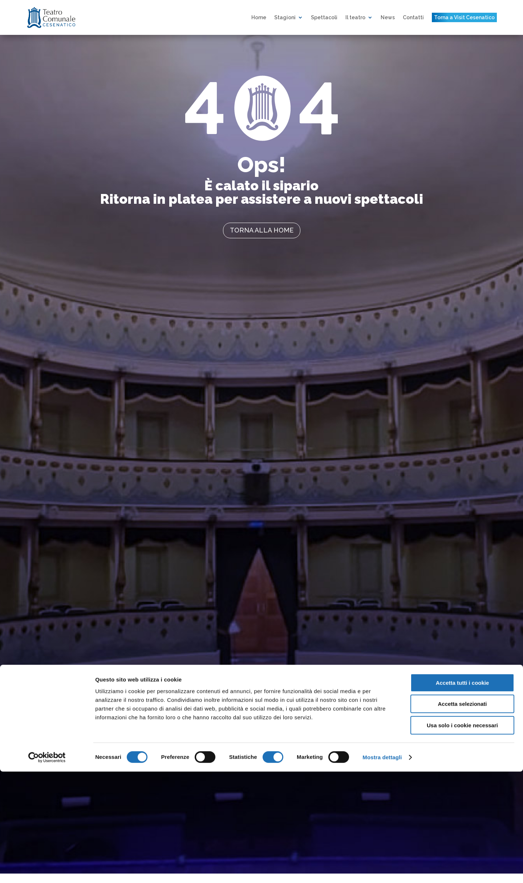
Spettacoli (324, 17)
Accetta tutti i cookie (462, 794)
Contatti (413, 17)
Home (258, 17)
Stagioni (285, 17)
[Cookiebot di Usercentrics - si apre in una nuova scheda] (47, 868)
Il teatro (355, 17)
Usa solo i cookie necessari (462, 837)
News (388, 17)
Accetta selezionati (462, 816)
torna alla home (261, 230)
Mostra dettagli (382, 869)
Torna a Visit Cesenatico (464, 17)
